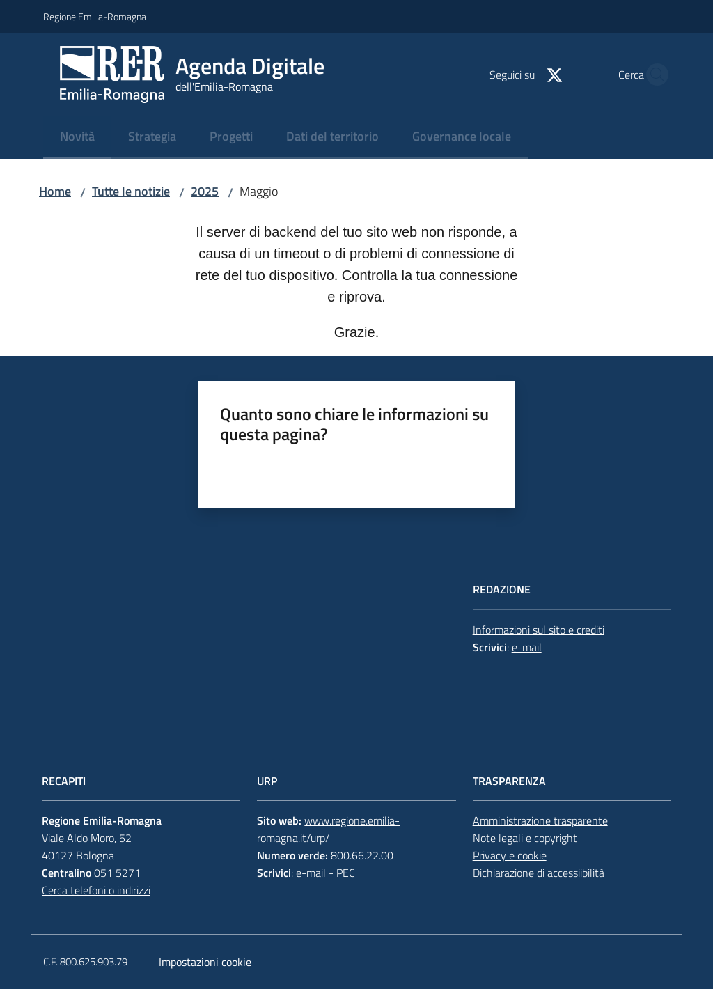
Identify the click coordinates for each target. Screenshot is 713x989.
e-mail (527, 647)
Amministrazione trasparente (540, 820)
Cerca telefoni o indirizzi (96, 890)
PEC (345, 872)
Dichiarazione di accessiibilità (538, 872)
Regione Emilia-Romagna (94, 16)
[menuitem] (77, 137)
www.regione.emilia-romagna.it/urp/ (328, 829)
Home (55, 191)
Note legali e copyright (525, 838)
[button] (653, 74)
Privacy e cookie (510, 855)
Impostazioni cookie (205, 961)
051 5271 (117, 872)
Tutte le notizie (131, 191)
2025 (205, 191)
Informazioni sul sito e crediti (538, 629)
